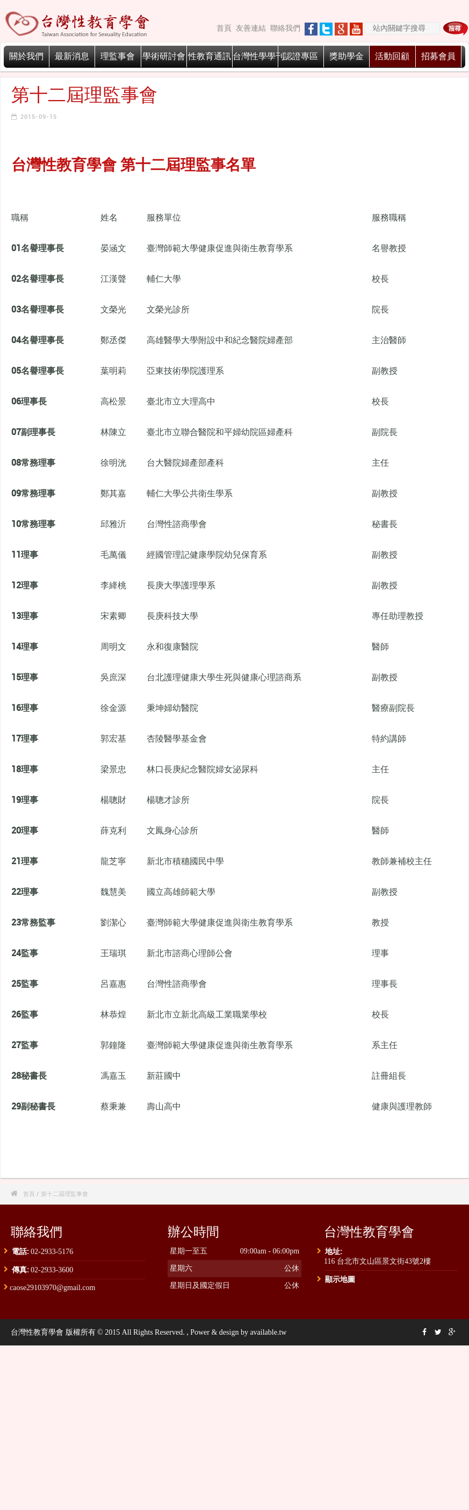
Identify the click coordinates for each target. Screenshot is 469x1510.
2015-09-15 (38, 116)
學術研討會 (163, 56)
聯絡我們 (285, 28)
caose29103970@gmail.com (52, 1288)
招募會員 (438, 56)
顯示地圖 (340, 1279)
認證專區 (301, 56)
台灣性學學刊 (258, 56)
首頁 (224, 28)
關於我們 (26, 56)
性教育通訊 (209, 56)
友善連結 (251, 28)
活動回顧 (392, 56)
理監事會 (117, 56)
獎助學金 (346, 56)
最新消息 (72, 56)
